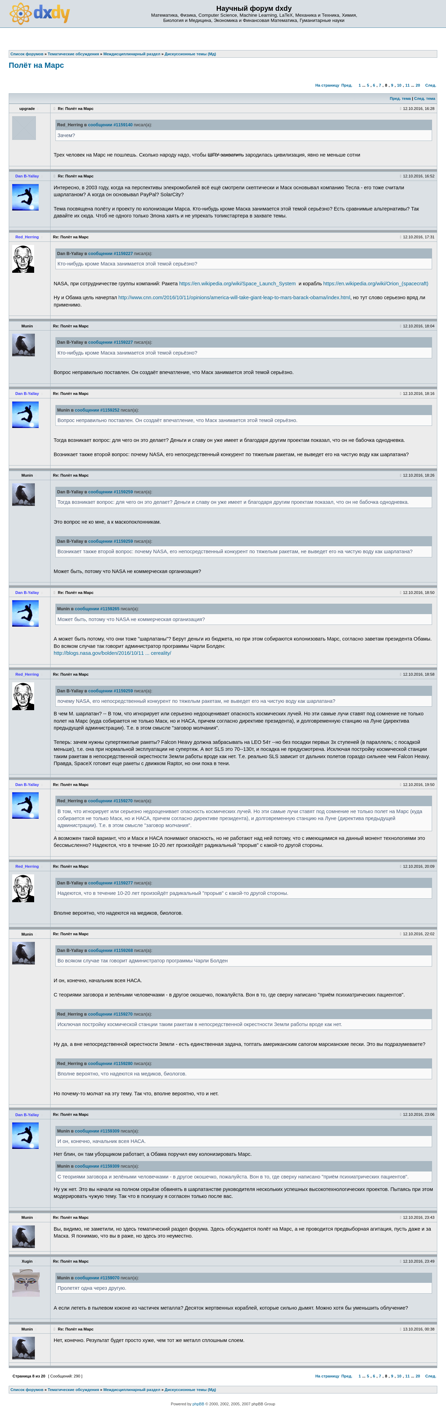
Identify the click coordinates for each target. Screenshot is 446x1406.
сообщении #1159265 (97, 608)
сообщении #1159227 (110, 253)
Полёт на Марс (36, 65)
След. (430, 85)
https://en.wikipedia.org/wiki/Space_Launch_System (237, 283)
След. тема (424, 98)
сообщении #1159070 (97, 1278)
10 (399, 85)
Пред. (346, 85)
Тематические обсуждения (73, 1390)
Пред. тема (400, 98)
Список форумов (27, 1390)
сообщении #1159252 (97, 410)
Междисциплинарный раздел (131, 1390)
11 (407, 85)
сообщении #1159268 (110, 950)
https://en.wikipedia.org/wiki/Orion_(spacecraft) (376, 283)
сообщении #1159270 (110, 801)
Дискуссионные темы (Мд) (190, 1390)
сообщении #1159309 (97, 1131)
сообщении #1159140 (110, 124)
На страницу (327, 85)
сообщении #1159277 (110, 883)
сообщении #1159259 (110, 492)
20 (418, 85)
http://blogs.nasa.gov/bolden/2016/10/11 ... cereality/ (112, 653)
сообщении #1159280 (110, 1063)
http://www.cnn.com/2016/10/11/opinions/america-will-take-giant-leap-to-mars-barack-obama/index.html (234, 297)
